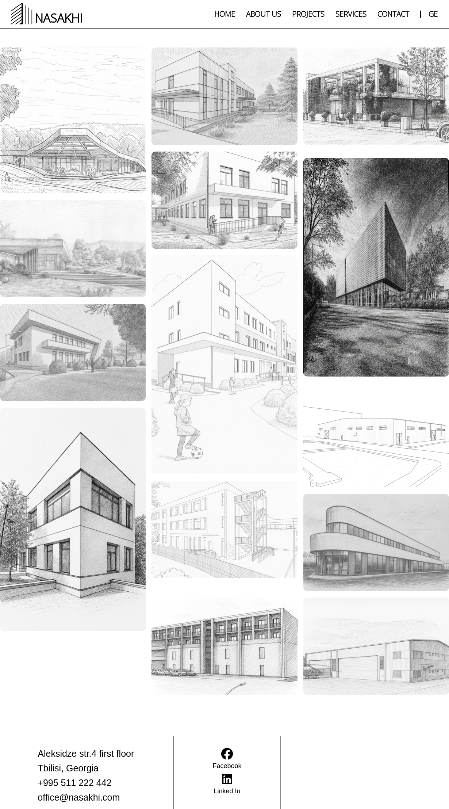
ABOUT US (263, 14)
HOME (224, 14)
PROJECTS (308, 14)
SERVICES (351, 14)
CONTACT (393, 14)
